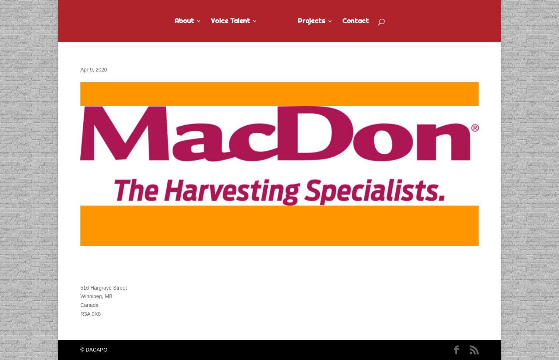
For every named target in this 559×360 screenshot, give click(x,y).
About (184, 21)
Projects (311, 21)
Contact (355, 21)
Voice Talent (230, 21)
